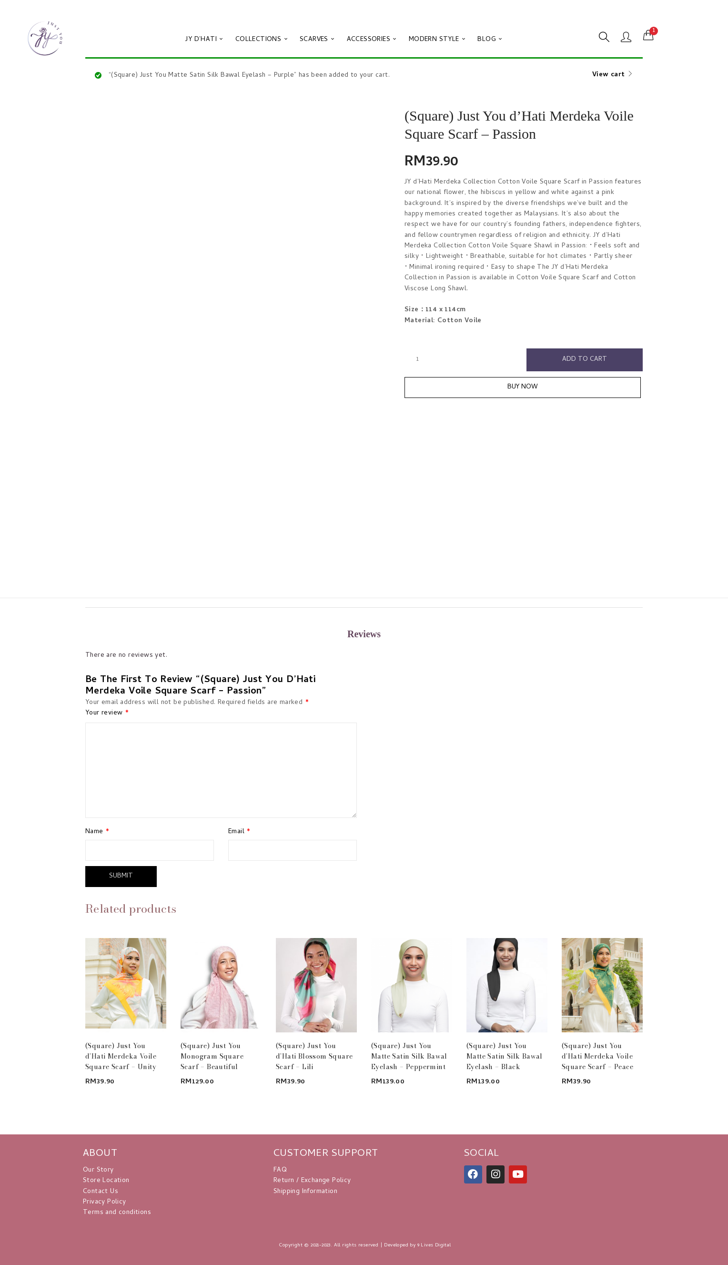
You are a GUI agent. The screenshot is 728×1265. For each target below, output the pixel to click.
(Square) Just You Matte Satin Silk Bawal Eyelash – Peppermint (409, 1056)
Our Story (98, 1170)
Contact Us (100, 1191)
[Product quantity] (417, 359)
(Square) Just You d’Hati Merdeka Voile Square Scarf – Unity (120, 1056)
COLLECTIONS (261, 39)
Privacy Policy (104, 1202)
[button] (648, 35)
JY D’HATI (203, 39)
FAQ (280, 1170)
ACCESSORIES (371, 39)
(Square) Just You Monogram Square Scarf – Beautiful (212, 1056)
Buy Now (523, 387)
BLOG (489, 39)
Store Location (106, 1180)
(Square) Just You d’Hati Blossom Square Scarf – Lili (314, 1056)
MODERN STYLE (437, 39)
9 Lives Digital (434, 1245)
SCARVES (317, 39)
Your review (107, 713)
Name (97, 832)
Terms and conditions (117, 1212)
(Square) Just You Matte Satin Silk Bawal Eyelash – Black (504, 1056)
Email (239, 832)
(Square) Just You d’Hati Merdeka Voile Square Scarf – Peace (597, 1056)
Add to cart (584, 359)
